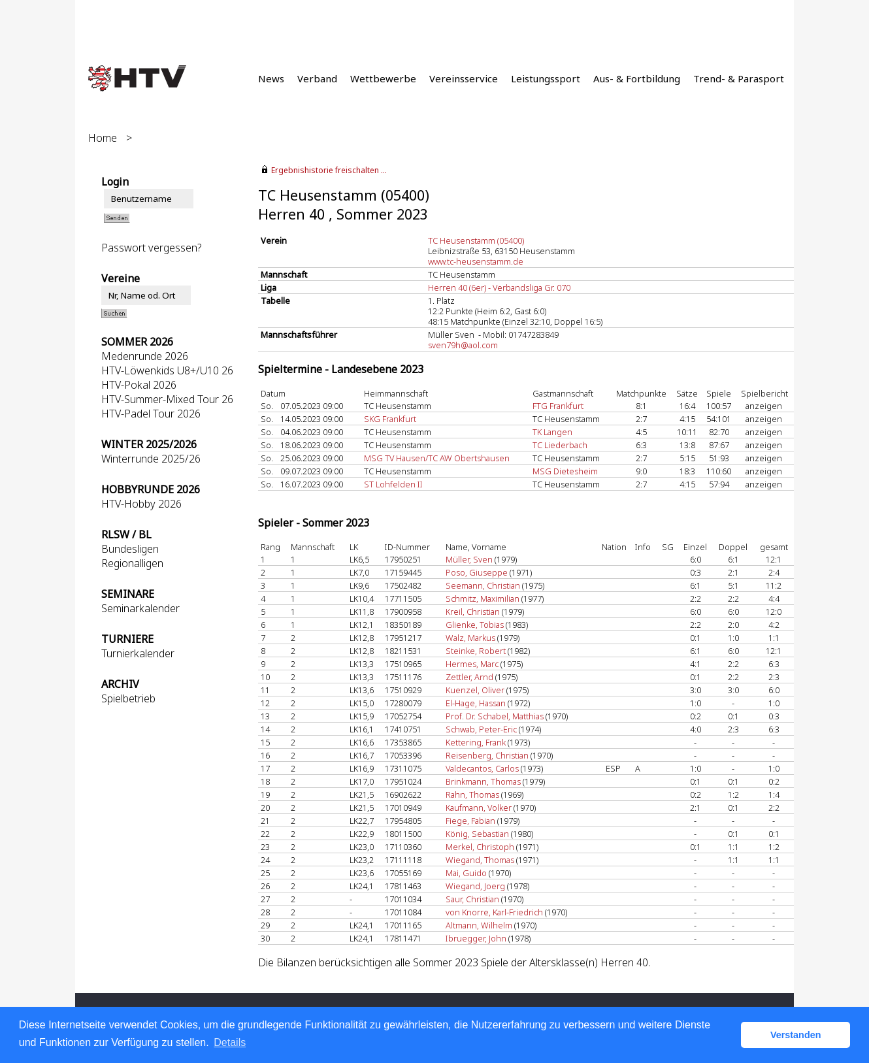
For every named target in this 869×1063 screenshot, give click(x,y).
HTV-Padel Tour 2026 (151, 413)
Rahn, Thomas (472, 794)
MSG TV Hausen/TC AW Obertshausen (437, 458)
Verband (317, 78)
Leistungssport (545, 78)
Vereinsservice (463, 78)
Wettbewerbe (383, 78)
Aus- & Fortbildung (636, 78)
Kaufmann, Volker (479, 807)
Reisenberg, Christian (487, 755)
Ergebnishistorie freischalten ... (329, 170)
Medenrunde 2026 (144, 356)
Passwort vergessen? (151, 247)
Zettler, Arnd (469, 677)
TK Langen (552, 432)
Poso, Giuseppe (477, 572)
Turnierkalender (137, 653)
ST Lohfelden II (393, 484)
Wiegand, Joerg (475, 886)
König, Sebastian (477, 834)
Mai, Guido (466, 873)
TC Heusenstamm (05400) (476, 240)
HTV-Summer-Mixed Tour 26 (167, 399)
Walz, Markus (470, 638)
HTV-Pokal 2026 (138, 385)
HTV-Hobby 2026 (141, 504)
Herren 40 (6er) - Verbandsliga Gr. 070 (499, 287)
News (271, 78)
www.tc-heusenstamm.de (475, 261)
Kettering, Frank (476, 742)
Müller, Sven (469, 559)
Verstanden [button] (795, 1035)
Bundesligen (130, 549)
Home (102, 138)
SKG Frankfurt (390, 419)
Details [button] (230, 1042)
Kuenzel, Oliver (475, 690)
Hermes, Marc (472, 664)
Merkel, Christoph (480, 847)
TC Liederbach (560, 445)
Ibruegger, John (476, 938)
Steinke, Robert (476, 651)
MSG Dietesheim (565, 471)
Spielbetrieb (128, 698)
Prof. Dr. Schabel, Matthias (495, 716)
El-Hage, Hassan (476, 703)
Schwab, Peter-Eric (481, 729)
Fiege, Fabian (470, 820)
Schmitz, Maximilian (482, 598)
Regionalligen (132, 563)
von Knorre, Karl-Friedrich (494, 912)
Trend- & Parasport (738, 78)
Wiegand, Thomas (480, 860)
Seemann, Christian (483, 585)
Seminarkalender (140, 608)
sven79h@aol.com (463, 345)
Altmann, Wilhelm (479, 925)
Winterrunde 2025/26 (151, 458)
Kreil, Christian (473, 611)
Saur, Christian (472, 899)
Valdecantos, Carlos (482, 768)
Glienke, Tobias (475, 624)
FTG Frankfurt (558, 406)
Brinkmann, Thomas (483, 781)
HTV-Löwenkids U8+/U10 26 (167, 370)
